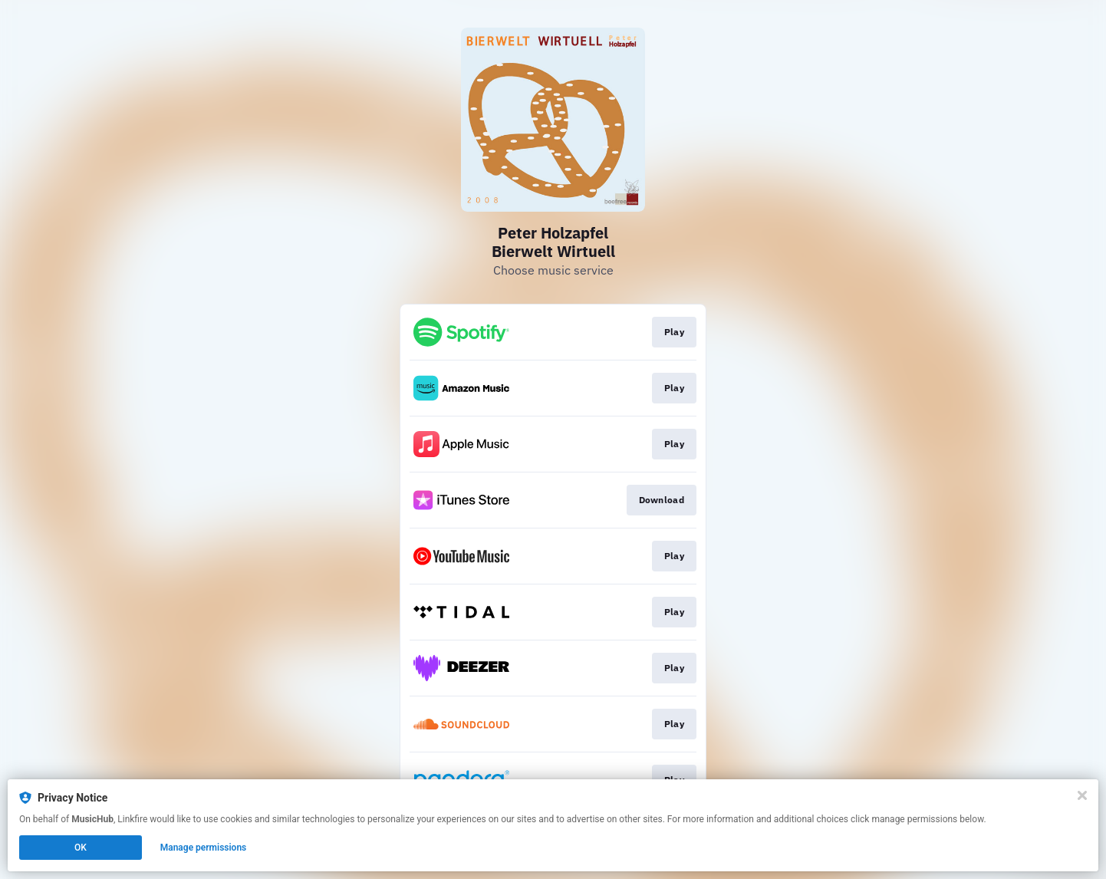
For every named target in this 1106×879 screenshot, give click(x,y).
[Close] (1082, 795)
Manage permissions (203, 847)
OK (80, 847)
